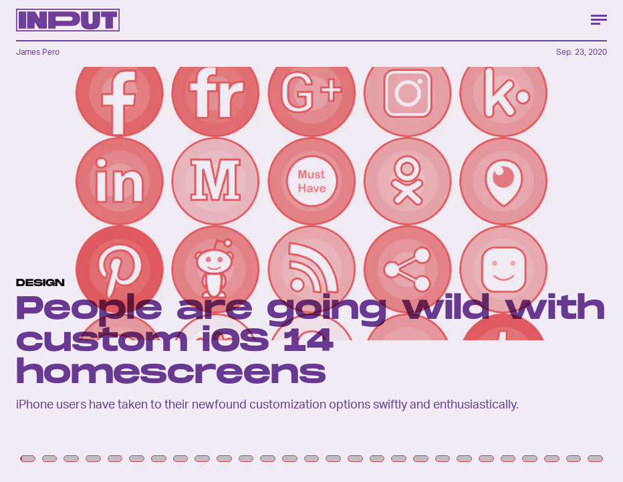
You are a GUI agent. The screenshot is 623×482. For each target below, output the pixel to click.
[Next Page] (414, 241)
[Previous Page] (103, 241)
